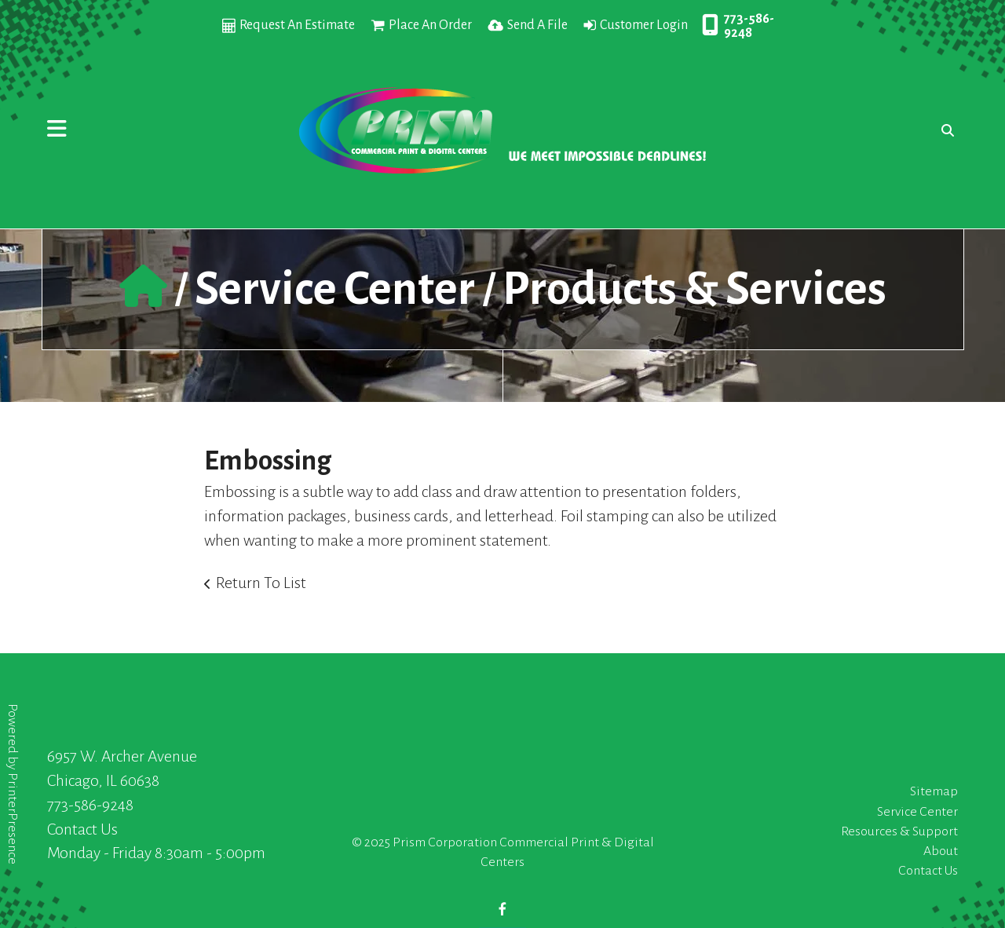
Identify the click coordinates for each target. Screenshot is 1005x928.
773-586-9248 (749, 26)
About (940, 851)
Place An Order (430, 25)
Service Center (335, 289)
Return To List (261, 582)
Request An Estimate (297, 25)
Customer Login (644, 25)
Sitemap (934, 791)
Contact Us (82, 829)
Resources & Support (899, 831)
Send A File (537, 25)
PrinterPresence (12, 818)
